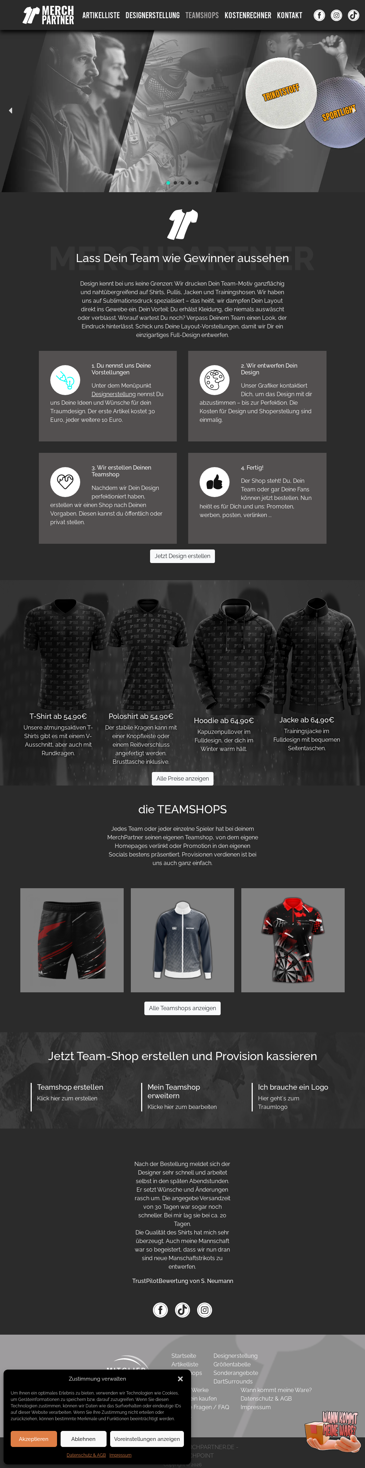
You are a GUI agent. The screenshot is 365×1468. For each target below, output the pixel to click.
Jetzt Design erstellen (182, 556)
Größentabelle (232, 1364)
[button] (180, 1378)
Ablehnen (83, 1439)
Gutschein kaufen (194, 1398)
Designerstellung (114, 394)
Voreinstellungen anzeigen (147, 1439)
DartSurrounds (233, 1381)
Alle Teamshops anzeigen (182, 1008)
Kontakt (289, 15)
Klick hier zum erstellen (67, 1098)
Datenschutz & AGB (86, 1455)
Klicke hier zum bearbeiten (182, 1107)
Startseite (183, 1355)
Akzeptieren (33, 1439)
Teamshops (202, 15)
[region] (182, 110)
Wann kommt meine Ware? (276, 1390)
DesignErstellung (152, 15)
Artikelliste (101, 15)
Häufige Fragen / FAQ (200, 1407)
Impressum (120, 1455)
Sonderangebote (236, 1373)
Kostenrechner (248, 15)
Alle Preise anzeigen (182, 778)
